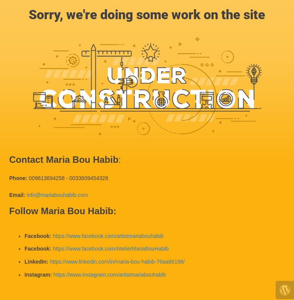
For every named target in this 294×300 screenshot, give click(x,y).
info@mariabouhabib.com (57, 195)
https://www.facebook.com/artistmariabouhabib (108, 236)
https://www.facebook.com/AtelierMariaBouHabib (111, 249)
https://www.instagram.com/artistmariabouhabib (109, 275)
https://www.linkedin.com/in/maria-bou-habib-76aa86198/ (117, 262)
